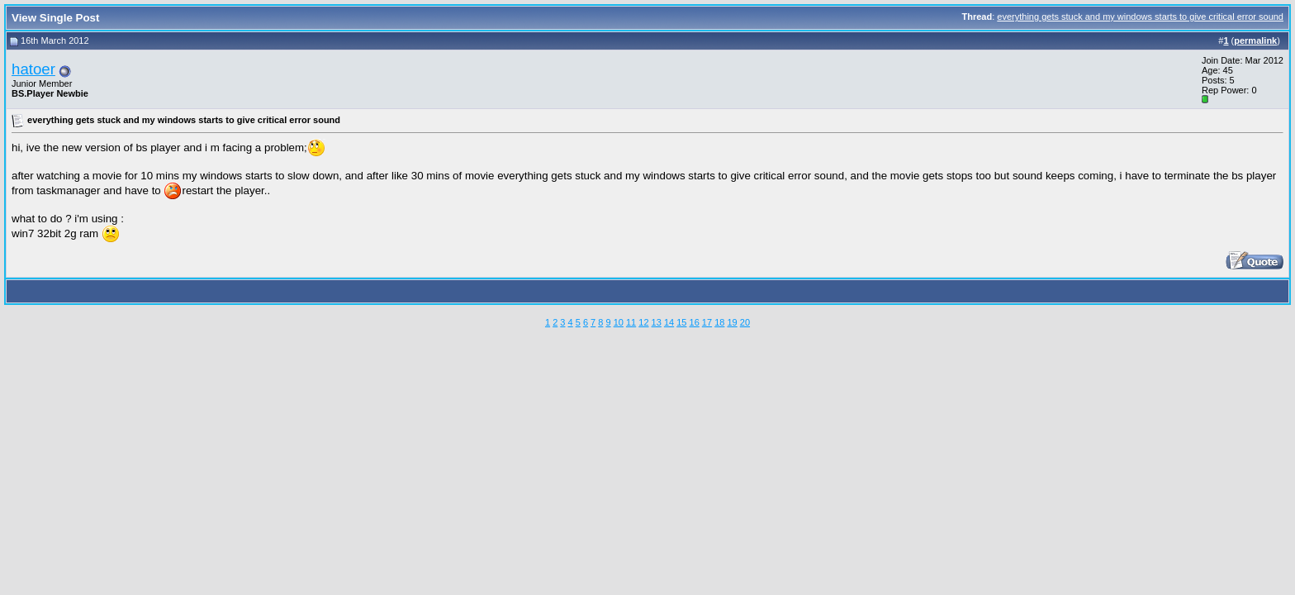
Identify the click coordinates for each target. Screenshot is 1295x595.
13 (657, 322)
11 (631, 322)
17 (707, 322)
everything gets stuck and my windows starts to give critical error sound (1140, 16)
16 (695, 322)
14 (669, 322)
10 (619, 322)
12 (643, 322)
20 (745, 322)
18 (719, 322)
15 (681, 322)
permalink (1255, 40)
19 (732, 322)
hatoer (33, 69)
